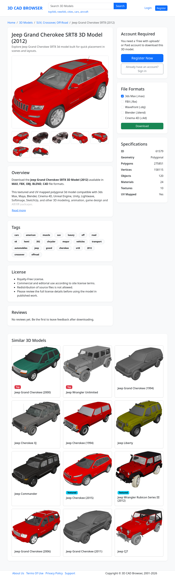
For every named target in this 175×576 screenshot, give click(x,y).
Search (120, 6)
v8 (16, 241)
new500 (61, 11)
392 (38, 241)
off (83, 235)
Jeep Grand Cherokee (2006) (33, 551)
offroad (35, 254)
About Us (18, 573)
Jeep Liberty (125, 443)
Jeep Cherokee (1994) (79, 443)
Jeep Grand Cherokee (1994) (136, 388)
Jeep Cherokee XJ (26, 443)
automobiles (21, 248)
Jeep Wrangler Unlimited (82, 392)
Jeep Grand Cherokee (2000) (33, 392)
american (31, 235)
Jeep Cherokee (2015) (79, 498)
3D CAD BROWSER (25, 8)
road (94, 235)
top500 (52, 11)
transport (97, 241)
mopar (66, 241)
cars (76, 11)
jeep (37, 248)
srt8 (78, 248)
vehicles (80, 241)
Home (11, 22)
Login (148, 8)
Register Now (142, 58)
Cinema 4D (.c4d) (136, 118)
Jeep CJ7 (123, 551)
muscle (46, 235)
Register (161, 8)
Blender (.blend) (135, 112)
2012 (89, 248)
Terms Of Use (34, 573)
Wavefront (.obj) (135, 107)
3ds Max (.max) (134, 96)
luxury (71, 235)
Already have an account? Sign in (142, 69)
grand (49, 248)
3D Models (26, 22)
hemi (26, 241)
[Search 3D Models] (81, 6)
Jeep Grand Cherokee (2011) (84, 551)
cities (70, 11)
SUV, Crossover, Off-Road (52, 22)
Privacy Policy (54, 573)
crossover (19, 254)
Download (142, 126)
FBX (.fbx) (131, 101)
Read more (19, 210)
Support (70, 573)
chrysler (51, 241)
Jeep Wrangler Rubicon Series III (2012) (138, 498)
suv (59, 235)
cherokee (64, 248)
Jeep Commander (26, 494)
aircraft (84, 11)
